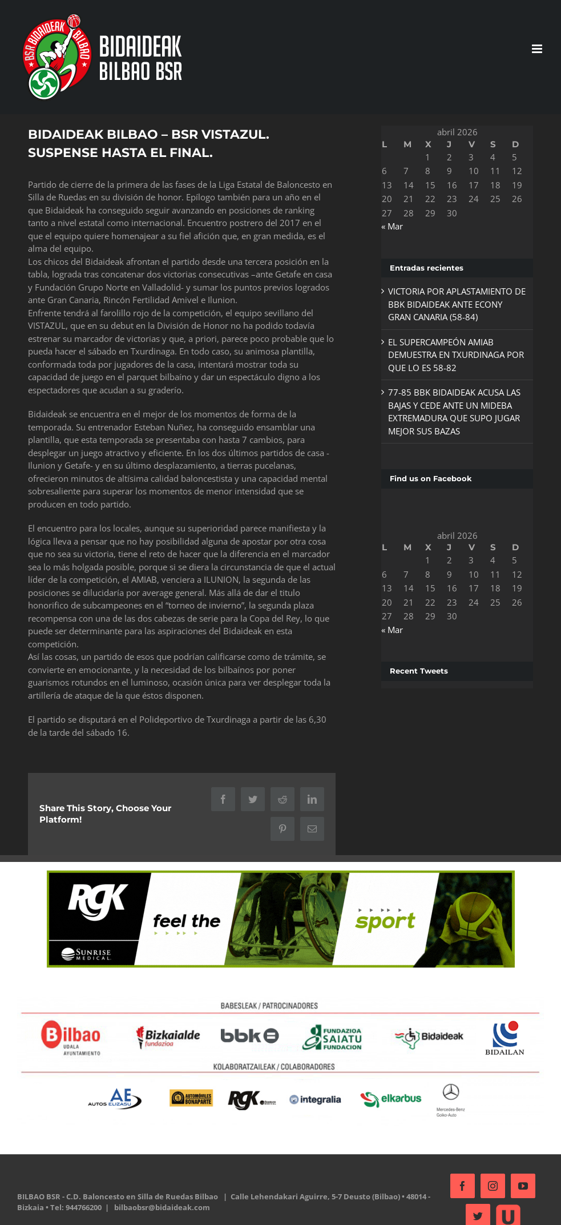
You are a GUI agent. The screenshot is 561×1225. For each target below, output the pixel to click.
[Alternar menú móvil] (533, 49)
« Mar (388, 226)
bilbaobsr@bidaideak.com (162, 1205)
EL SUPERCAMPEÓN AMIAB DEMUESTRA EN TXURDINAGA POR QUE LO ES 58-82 (452, 354)
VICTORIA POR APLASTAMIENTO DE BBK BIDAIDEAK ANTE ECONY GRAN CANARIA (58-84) (453, 304)
